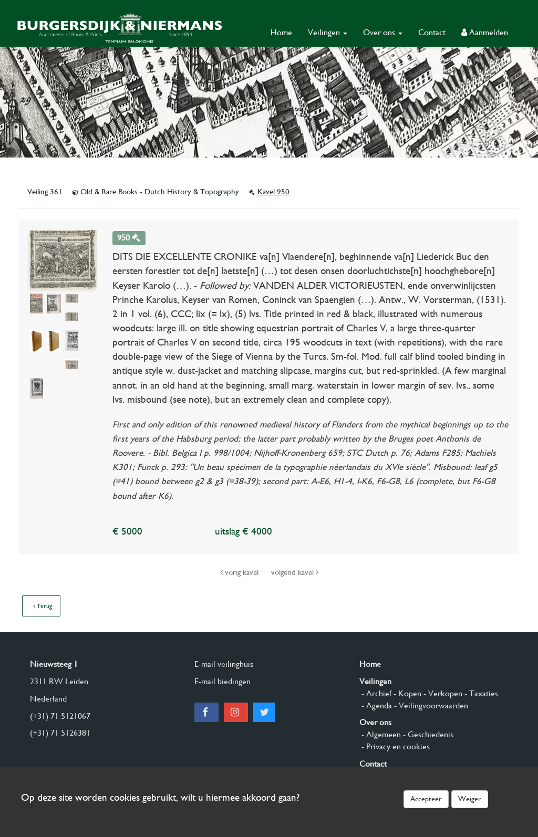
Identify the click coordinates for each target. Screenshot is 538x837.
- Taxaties (480, 693)
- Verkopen (441, 693)
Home (281, 32)
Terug (42, 606)
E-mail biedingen (222, 681)
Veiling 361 (46, 191)
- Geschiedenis (427, 734)
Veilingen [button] (327, 32)
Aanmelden (484, 32)
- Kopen (406, 693)
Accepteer (426, 798)
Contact (432, 32)
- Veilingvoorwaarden (430, 705)
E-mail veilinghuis (223, 664)
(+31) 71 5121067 (60, 716)
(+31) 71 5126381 (60, 733)
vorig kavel (240, 572)
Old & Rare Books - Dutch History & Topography (157, 191)
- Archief (375, 693)
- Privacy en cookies (394, 746)
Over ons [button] (382, 32)
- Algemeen (380, 734)
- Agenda (375, 705)
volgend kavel (294, 572)
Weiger (469, 798)
